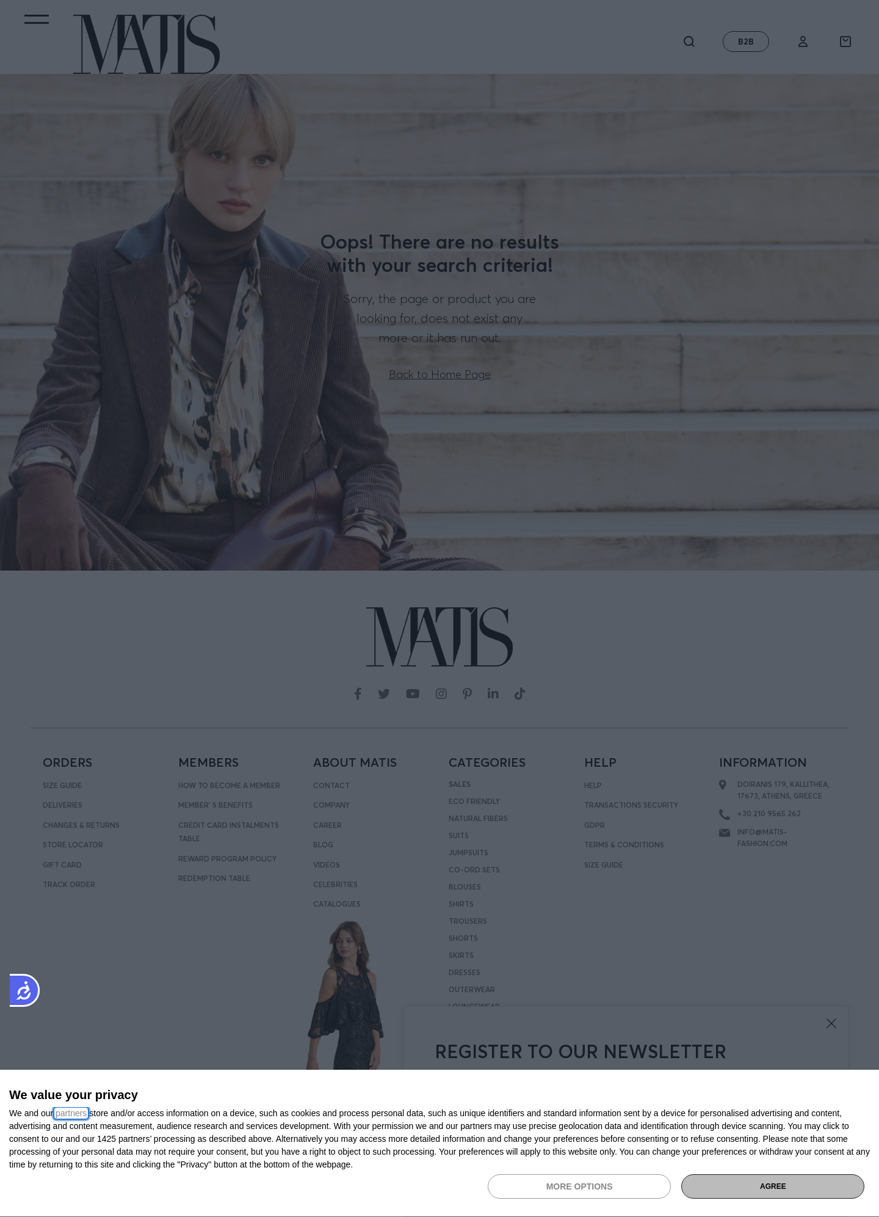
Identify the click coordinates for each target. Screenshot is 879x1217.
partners (71, 1113)
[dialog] (439, 1143)
